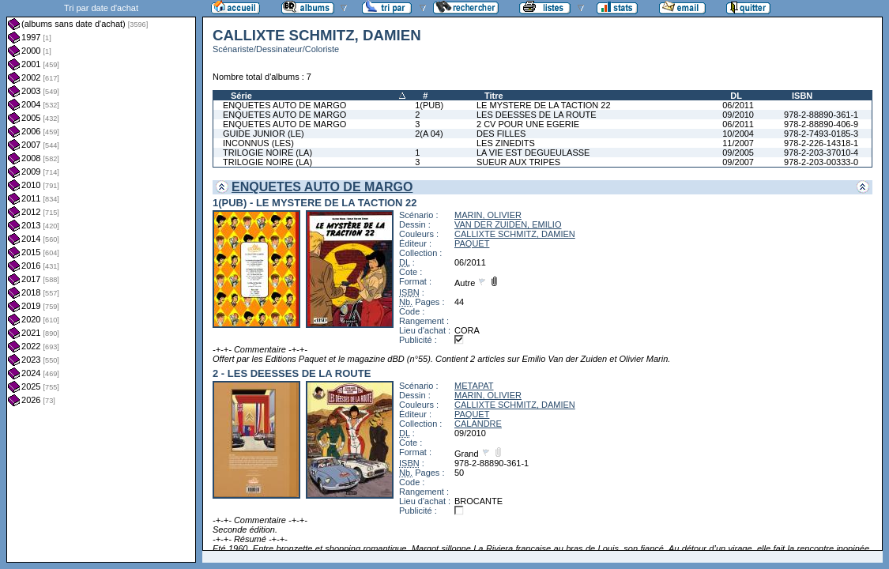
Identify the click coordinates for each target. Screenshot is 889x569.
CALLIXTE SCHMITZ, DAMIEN (514, 234)
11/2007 (738, 143)
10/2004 (738, 133)
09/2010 (738, 114)
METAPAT (474, 385)
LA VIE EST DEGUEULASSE (533, 152)
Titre (493, 95)
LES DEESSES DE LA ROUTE (537, 114)
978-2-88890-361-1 (821, 114)
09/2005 (738, 152)
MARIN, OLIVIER (488, 215)
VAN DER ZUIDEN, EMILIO (507, 224)
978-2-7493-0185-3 (821, 133)
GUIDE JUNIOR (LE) (263, 133)
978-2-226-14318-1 (821, 143)
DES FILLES (501, 133)
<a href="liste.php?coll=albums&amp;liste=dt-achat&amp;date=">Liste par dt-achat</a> (101, 281)
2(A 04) (429, 133)
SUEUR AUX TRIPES (518, 162)
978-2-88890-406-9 (821, 124)
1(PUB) (429, 105)
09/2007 (738, 162)
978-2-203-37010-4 (821, 152)
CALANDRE (478, 423)
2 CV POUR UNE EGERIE (528, 124)
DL (736, 95)
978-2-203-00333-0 (821, 162)
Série (241, 95)
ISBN (802, 95)
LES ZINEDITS (506, 143)
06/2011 (738, 105)
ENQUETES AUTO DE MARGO (284, 105)
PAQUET (471, 243)
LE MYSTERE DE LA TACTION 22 (544, 105)
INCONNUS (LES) (258, 143)
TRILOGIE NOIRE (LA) (267, 152)
